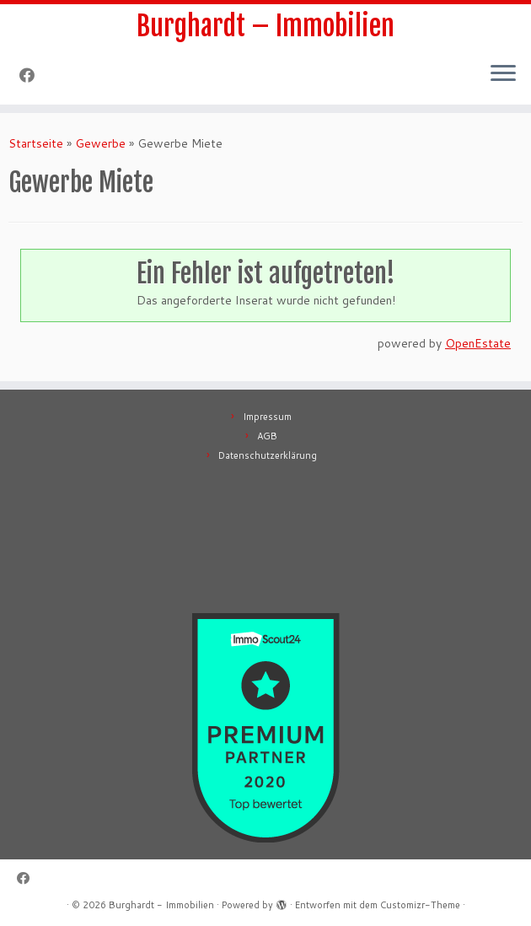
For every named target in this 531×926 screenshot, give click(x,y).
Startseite (35, 143)
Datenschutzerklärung (267, 455)
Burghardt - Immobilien (161, 905)
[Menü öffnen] (503, 74)
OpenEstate (478, 343)
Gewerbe (100, 143)
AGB (267, 436)
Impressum (267, 416)
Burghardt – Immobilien (265, 26)
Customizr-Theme (420, 905)
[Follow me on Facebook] (32, 75)
